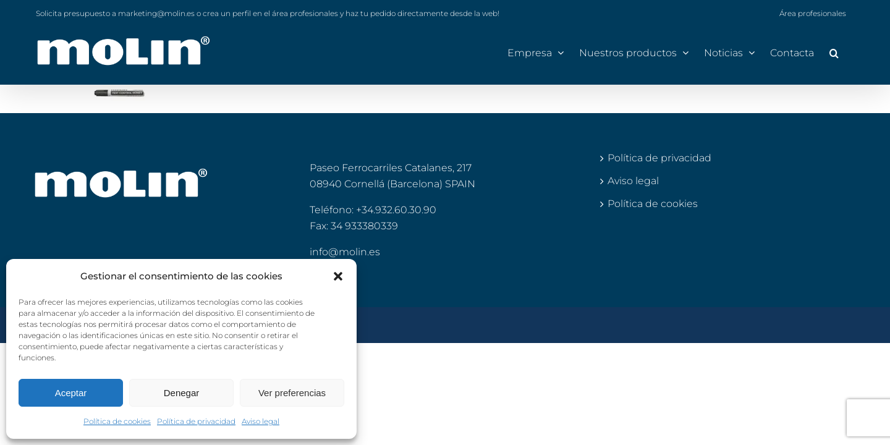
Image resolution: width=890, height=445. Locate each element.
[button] (338, 276)
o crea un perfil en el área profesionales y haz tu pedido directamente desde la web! (348, 13)
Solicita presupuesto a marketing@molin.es (115, 13)
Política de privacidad (196, 421)
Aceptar (71, 393)
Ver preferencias (292, 393)
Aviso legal (260, 421)
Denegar (182, 393)
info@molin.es (345, 252)
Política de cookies (117, 421)
